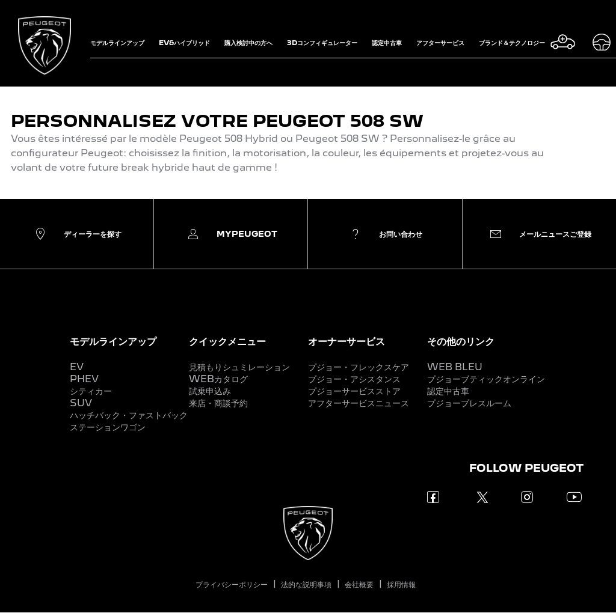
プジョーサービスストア (354, 391)
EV (77, 367)
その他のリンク (460, 341)
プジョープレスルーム (469, 403)
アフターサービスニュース (358, 403)
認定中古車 (448, 391)
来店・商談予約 (218, 403)
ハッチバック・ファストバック (129, 415)
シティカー (91, 391)
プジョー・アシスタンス (354, 379)
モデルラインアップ (113, 341)
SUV (81, 403)
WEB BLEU (454, 367)
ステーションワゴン (108, 427)
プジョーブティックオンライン (486, 379)
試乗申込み (210, 391)
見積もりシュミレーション (239, 367)
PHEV (84, 379)
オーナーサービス (346, 341)
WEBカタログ (218, 379)
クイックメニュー (227, 341)
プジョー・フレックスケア (358, 367)
